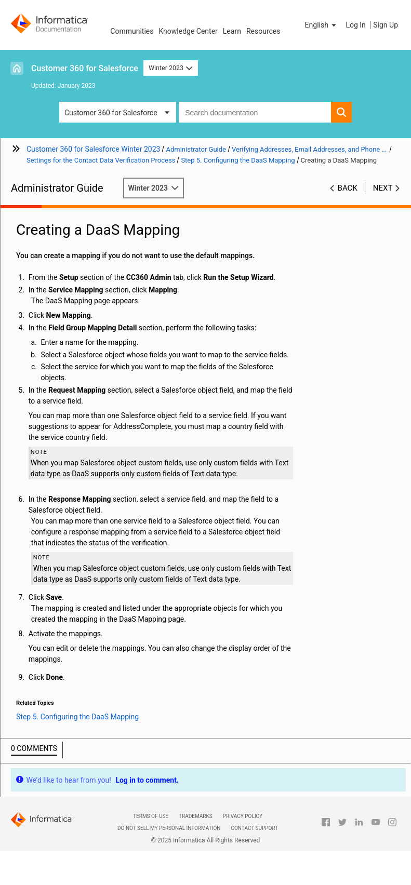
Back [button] (347, 188)
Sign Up (385, 25)
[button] (321, 25)
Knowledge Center (187, 31)
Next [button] (383, 188)
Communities (131, 31)
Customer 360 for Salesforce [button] (110, 113)
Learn (232, 31)
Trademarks (196, 816)
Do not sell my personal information (168, 828)
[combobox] (255, 112)
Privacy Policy (242, 816)
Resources (263, 31)
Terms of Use (150, 816)
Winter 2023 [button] (171, 68)
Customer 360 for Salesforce (84, 68)
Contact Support (254, 828)
